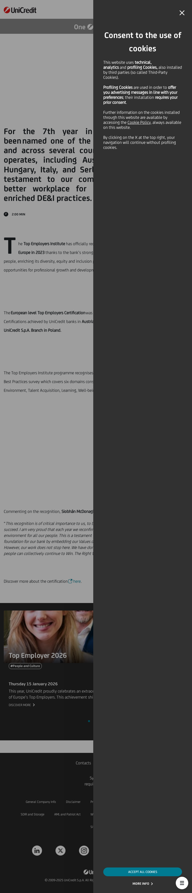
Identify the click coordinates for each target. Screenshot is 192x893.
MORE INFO (140, 883)
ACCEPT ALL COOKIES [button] (142, 872)
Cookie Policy (139, 122)
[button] (182, 883)
